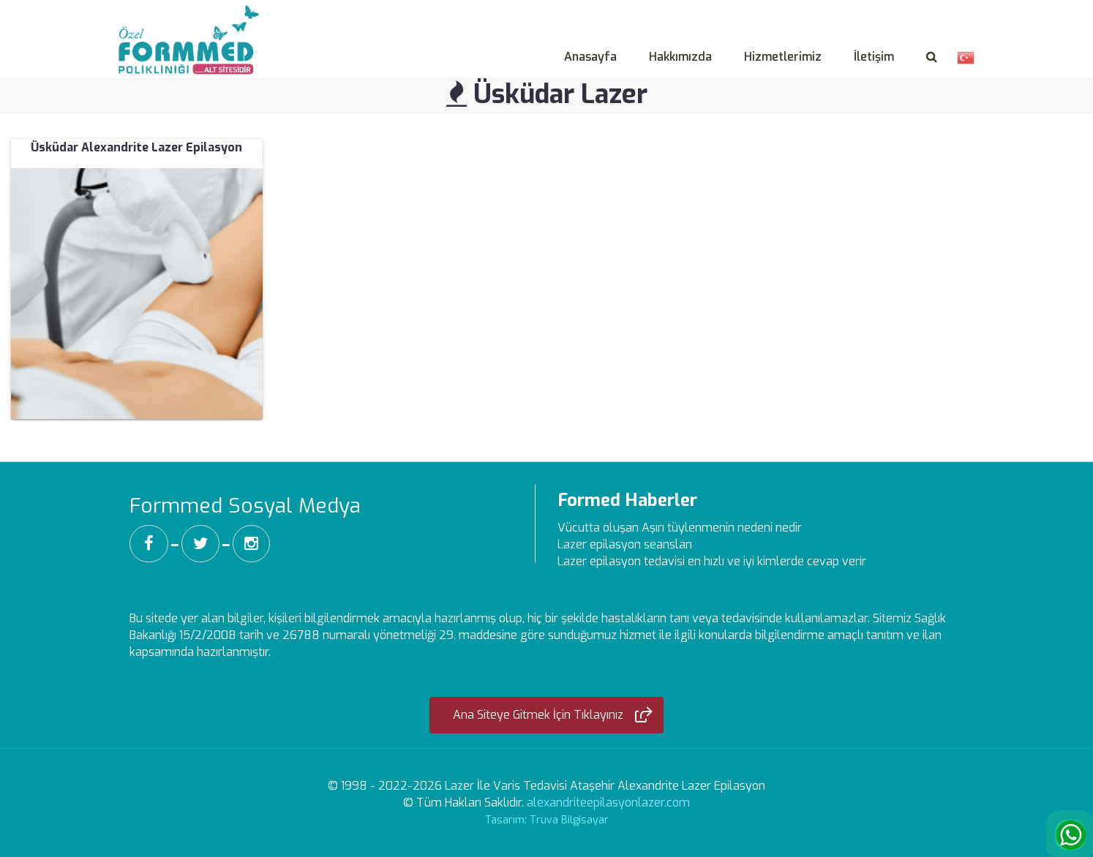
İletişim (874, 56)
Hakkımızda (680, 56)
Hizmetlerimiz (783, 56)
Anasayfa (590, 56)
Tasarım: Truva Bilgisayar (547, 820)
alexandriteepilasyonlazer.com (608, 802)
